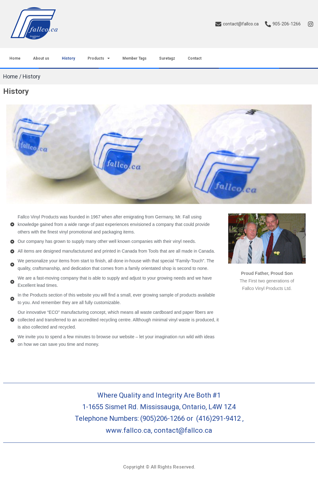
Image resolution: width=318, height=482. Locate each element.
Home (14, 58)
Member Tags (134, 58)
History (68, 58)
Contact (195, 58)
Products (99, 58)
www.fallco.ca (128, 430)
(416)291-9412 (218, 418)
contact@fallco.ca (183, 430)
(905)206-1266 (163, 418)
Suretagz (167, 58)
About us (41, 58)
